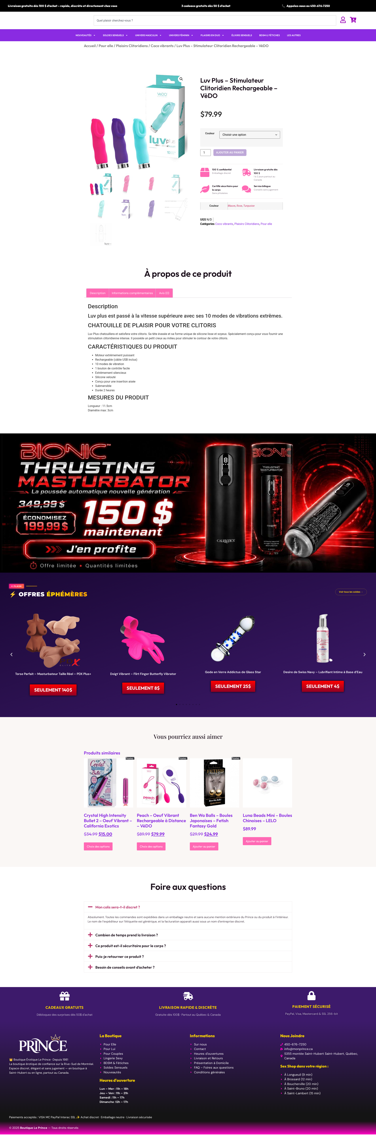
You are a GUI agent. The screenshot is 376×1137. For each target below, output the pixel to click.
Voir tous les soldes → (351, 599)
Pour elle (106, 53)
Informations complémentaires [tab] (132, 300)
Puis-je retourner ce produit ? (119, 965)
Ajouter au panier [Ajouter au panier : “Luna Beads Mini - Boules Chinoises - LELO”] (257, 849)
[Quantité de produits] (205, 160)
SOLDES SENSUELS (115, 42)
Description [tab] (97, 300)
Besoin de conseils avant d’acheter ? (125, 975)
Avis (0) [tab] (164, 300)
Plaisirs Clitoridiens (132, 53)
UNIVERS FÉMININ (181, 42)
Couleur (209, 140)
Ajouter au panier (230, 159)
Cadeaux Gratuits (64, 1016)
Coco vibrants (162, 53)
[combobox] (215, 24)
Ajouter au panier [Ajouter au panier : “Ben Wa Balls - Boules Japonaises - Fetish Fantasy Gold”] (204, 855)
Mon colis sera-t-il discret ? (117, 915)
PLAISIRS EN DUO (212, 42)
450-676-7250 (320, 6)
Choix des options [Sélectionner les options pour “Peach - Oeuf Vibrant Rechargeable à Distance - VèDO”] (151, 855)
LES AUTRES (294, 42)
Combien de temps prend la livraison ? (126, 943)
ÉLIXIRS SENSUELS (241, 42)
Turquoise (249, 213)
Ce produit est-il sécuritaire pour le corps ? (130, 954)
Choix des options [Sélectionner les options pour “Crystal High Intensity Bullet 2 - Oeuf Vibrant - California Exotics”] (98, 855)
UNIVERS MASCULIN (148, 42)
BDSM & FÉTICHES (269, 42)
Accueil (90, 53)
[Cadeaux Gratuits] (65, 1004)
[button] (181, 86)
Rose (239, 213)
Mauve (232, 213)
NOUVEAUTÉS (86, 42)
